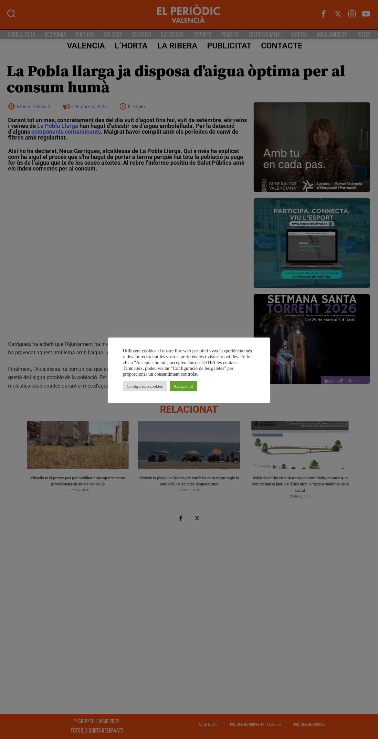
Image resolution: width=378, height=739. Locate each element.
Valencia (85, 45)
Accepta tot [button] (183, 386)
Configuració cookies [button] (145, 386)
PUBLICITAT (229, 45)
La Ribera (177, 45)
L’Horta (130, 45)
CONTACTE (281, 45)
